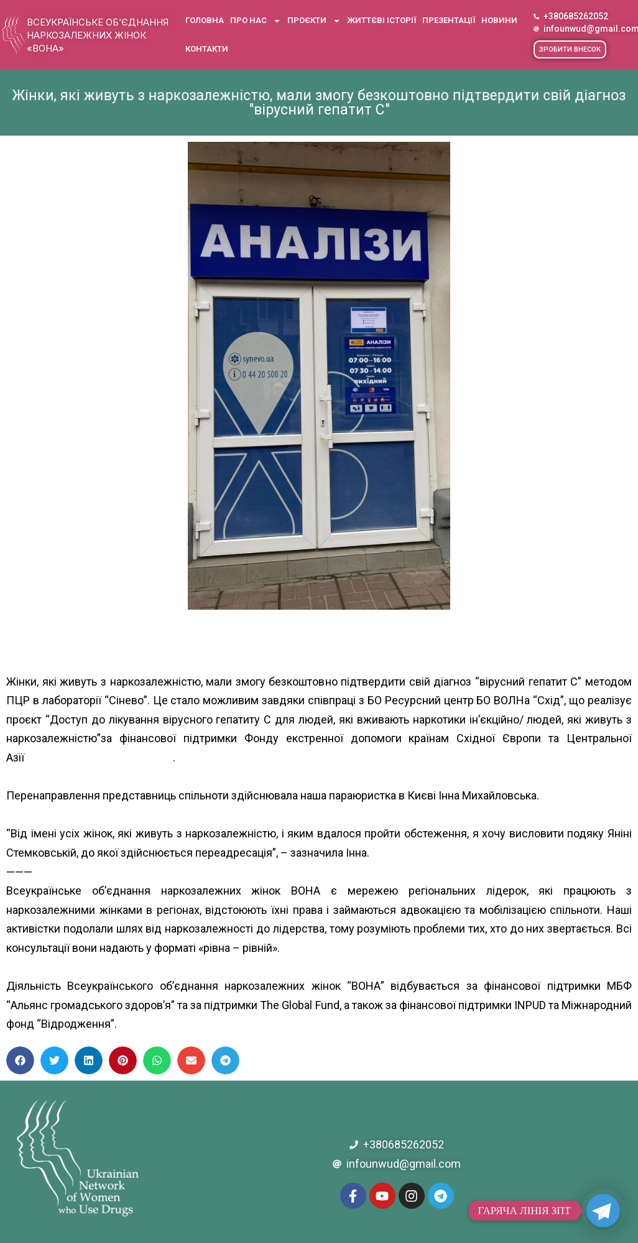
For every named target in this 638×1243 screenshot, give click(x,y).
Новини (499, 20)
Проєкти (314, 21)
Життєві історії (381, 20)
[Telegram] (603, 1210)
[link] (73, 757)
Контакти (206, 49)
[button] (570, 49)
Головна (204, 20)
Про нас (255, 21)
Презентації (448, 20)
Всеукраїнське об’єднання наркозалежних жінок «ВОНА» (98, 35)
